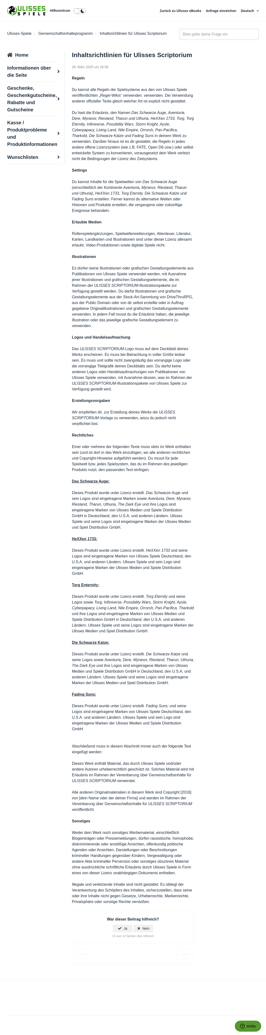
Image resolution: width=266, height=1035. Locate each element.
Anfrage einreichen (221, 11)
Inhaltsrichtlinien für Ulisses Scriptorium (133, 33)
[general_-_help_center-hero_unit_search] (219, 34)
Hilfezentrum (60, 10)
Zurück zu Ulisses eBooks (181, 11)
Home (22, 55)
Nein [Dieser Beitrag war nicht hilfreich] (145, 928)
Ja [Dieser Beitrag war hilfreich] (125, 928)
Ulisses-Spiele (19, 33)
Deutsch (248, 11)
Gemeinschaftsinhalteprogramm (65, 33)
